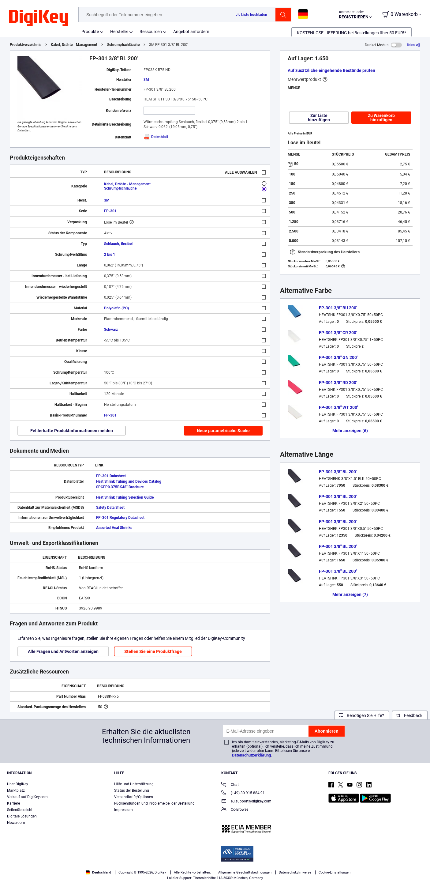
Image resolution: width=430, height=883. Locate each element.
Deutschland (98, 872)
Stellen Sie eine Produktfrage (153, 651)
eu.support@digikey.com (246, 802)
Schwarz (111, 329)
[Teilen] (413, 45)
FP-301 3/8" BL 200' (338, 471)
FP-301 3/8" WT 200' (338, 407)
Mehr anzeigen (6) (350, 430)
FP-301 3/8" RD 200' (338, 382)
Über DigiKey (17, 784)
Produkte (90, 31)
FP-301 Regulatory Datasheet (120, 517)
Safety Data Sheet (110, 507)
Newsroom (16, 823)
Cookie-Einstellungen (334, 872)
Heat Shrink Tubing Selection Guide (125, 497)
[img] (38, 18)
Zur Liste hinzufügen (319, 117)
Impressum (123, 810)
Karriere (13, 803)
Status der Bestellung (131, 790)
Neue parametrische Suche (223, 430)
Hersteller (119, 31)
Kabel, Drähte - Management (74, 45)
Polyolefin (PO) (116, 308)
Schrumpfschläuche (123, 45)
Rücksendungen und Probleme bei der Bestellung (154, 803)
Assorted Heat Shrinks (114, 528)
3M (146, 79)
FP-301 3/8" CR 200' (338, 332)
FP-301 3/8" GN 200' (338, 357)
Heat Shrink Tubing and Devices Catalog (128, 481)
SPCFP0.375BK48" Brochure (120, 487)
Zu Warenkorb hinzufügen (381, 117)
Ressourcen (151, 31)
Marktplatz (16, 790)
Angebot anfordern (191, 31)
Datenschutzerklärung (251, 755)
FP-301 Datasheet (111, 476)
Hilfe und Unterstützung (134, 784)
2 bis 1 (109, 254)
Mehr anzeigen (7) (350, 594)
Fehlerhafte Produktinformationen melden (71, 430)
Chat (230, 785)
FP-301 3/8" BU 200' (338, 307)
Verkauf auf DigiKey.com (27, 797)
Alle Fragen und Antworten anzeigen (63, 651)
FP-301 (110, 211)
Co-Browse (234, 810)
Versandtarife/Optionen (133, 797)
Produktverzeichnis (25, 45)
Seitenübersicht (19, 810)
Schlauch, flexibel (118, 244)
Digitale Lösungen (22, 816)
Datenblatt (156, 137)
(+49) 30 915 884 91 (243, 793)
